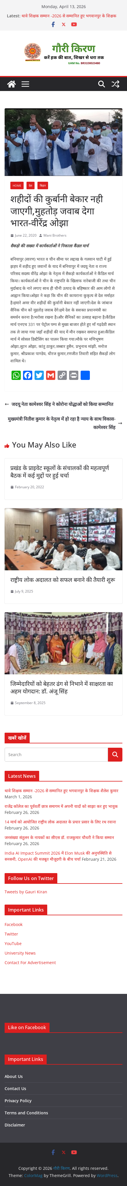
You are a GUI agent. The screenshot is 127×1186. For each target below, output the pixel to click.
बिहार (43, 185)
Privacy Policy (18, 1100)
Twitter (11, 934)
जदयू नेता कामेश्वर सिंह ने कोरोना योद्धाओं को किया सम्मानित (59, 404)
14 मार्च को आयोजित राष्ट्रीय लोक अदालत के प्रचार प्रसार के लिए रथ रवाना (60, 822)
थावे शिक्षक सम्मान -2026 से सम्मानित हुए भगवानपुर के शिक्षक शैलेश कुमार (61, 790)
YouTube (13, 943)
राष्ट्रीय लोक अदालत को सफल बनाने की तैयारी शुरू (62, 580)
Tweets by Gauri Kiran (26, 891)
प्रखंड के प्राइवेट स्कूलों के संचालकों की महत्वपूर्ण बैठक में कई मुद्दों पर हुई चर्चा (59, 471)
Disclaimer (15, 1125)
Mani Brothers (55, 235)
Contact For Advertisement (30, 962)
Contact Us (15, 1088)
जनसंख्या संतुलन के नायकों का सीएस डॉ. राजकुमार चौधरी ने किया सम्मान (59, 837)
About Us (14, 1076)
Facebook (13, 924)
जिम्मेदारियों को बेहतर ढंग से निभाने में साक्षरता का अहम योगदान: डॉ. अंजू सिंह (61, 687)
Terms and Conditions (26, 1113)
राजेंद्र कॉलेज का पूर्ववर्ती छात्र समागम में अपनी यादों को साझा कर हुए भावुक (61, 806)
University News (20, 953)
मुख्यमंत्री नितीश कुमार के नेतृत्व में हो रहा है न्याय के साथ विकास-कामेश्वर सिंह (65, 423)
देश (30, 185)
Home (17, 185)
